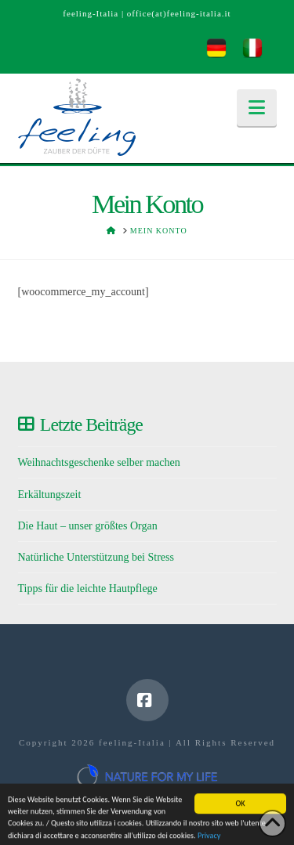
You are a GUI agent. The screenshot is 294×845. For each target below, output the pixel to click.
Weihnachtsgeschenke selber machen (99, 462)
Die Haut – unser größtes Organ (88, 526)
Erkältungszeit (50, 494)
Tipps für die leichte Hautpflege (88, 588)
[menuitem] (216, 48)
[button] (257, 107)
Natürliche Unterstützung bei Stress (96, 557)
